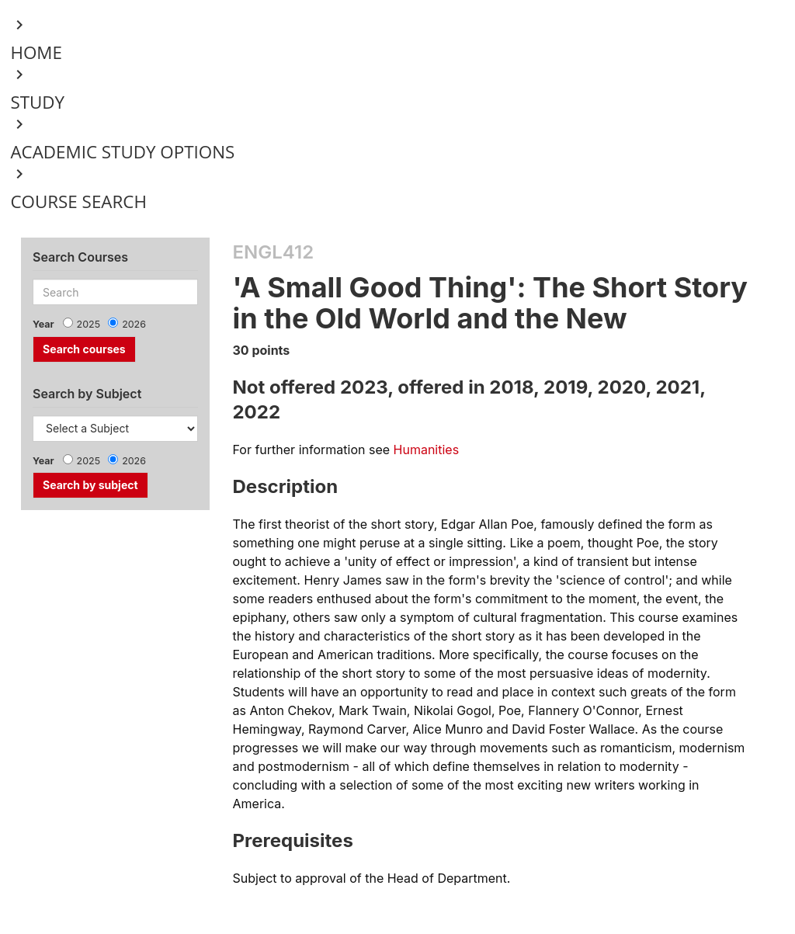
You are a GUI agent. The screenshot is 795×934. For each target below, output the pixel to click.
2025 (89, 324)
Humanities (427, 449)
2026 (134, 324)
